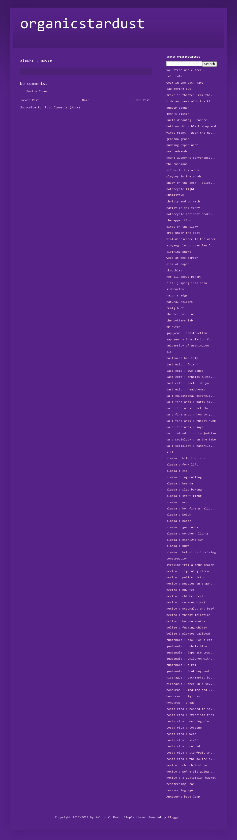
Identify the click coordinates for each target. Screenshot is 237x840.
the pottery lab (179, 320)
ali (169, 352)
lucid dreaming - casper (186, 120)
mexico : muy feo (180, 590)
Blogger (174, 817)
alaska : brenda (179, 483)
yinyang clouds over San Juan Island (191, 245)
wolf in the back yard (184, 82)
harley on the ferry (183, 207)
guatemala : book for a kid (189, 640)
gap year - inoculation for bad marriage (191, 339)
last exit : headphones (185, 389)
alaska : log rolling (184, 477)
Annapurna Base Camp (183, 796)
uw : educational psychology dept (191, 396)
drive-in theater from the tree (191, 95)
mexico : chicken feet (184, 596)
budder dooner (177, 107)
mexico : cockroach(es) (185, 602)
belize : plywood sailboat (188, 633)
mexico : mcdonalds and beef (190, 608)
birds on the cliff (182, 226)
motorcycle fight (180, 189)
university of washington (187, 345)
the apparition (178, 220)
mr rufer (173, 327)
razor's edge (177, 295)
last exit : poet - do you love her (191, 383)
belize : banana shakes (185, 621)
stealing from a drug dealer (190, 565)
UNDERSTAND (175, 195)
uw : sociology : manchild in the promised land (191, 446)
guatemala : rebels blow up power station (191, 646)
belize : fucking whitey (186, 627)
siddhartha (175, 289)
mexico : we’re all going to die (191, 771)
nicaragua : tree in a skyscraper (191, 684)
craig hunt (175, 308)
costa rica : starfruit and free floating (191, 752)
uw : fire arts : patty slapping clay (191, 402)
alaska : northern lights (187, 533)
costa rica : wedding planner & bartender (191, 721)
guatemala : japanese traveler (191, 652)
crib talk (174, 76)
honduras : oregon (181, 702)
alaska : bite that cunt (186, 458)
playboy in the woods (184, 176)
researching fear (180, 784)
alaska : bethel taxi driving (191, 552)
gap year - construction (186, 333)
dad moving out (178, 88)
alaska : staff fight (184, 496)
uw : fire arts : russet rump (191, 421)
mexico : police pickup (185, 577)
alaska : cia (177, 471)
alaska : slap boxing (184, 489)
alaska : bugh (177, 546)
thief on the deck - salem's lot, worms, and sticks (191, 182)
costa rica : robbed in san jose (191, 709)
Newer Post (30, 100)
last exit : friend (182, 364)
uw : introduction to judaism (191, 433)
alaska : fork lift (182, 464)
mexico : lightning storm (187, 571)
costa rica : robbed (183, 746)
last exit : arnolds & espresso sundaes (191, 377)
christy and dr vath (183, 201)
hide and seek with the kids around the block (191, 101)
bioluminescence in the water (191, 239)
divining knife (178, 251)
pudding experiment (182, 145)
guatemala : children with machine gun (191, 658)
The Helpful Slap (180, 314)
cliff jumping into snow (186, 283)
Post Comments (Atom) (62, 107)
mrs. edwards (177, 151)
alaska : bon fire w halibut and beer (191, 508)
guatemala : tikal (181, 665)
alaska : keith (178, 514)
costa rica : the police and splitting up (191, 759)
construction (177, 558)
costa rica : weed (181, 734)
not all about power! (184, 276)
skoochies (174, 270)
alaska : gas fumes (182, 527)
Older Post (141, 100)
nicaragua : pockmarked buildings (191, 677)
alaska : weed (177, 502)
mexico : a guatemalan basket (191, 777)
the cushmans (177, 164)
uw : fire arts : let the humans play (191, 408)
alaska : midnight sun (184, 540)
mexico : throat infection (188, 615)
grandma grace (177, 139)
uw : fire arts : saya (184, 427)
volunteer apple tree (184, 70)
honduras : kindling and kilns (191, 690)
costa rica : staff (182, 740)
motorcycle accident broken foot (191, 214)
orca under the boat (183, 233)
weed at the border (182, 258)
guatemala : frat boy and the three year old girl (191, 671)
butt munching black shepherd (191, 126)
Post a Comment (38, 91)
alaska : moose (178, 521)
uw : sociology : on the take (191, 439)
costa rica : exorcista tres (190, 715)
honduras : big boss (183, 696)
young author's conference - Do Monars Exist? (191, 157)
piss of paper (177, 264)
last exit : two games (184, 370)
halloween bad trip (182, 358)
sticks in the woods (183, 170)
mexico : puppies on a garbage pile (191, 583)
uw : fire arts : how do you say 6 (191, 414)
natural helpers (179, 302)
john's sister (177, 113)
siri (169, 452)
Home (85, 100)
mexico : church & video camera (191, 765)
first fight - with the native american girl (191, 132)
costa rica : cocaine (184, 727)
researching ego (179, 790)
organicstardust (82, 24)
